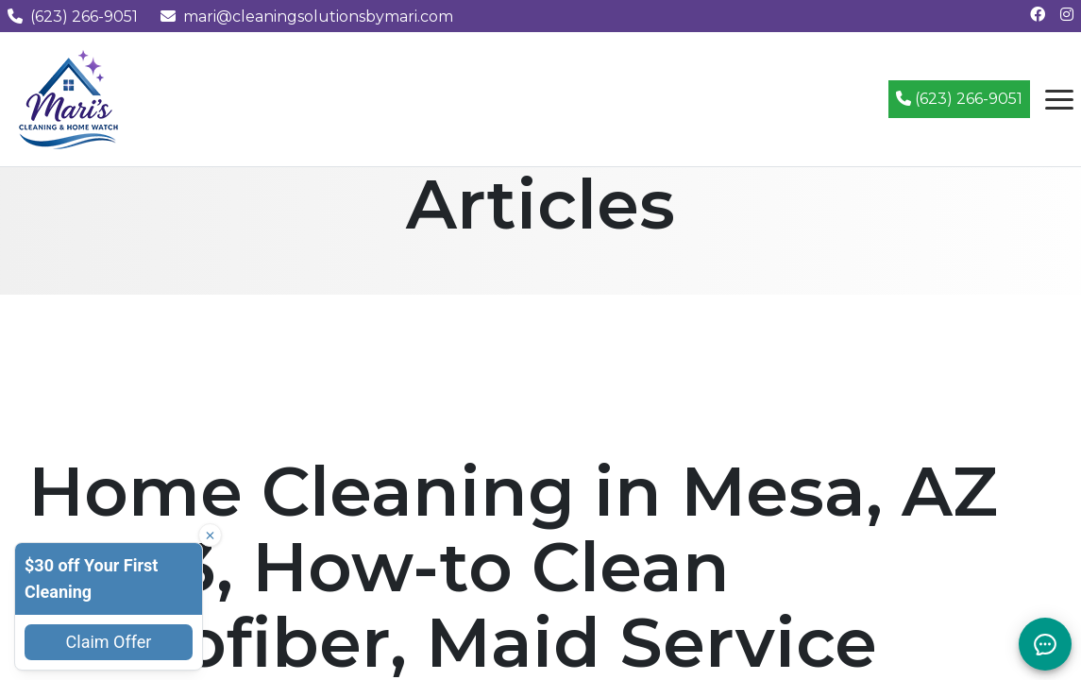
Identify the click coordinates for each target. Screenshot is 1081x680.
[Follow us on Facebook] (1037, 15)
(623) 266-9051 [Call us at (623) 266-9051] (73, 17)
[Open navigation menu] (1059, 99)
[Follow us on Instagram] (1066, 15)
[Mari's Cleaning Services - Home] (69, 98)
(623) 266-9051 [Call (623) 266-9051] (959, 99)
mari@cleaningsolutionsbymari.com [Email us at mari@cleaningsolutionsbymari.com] (306, 17)
